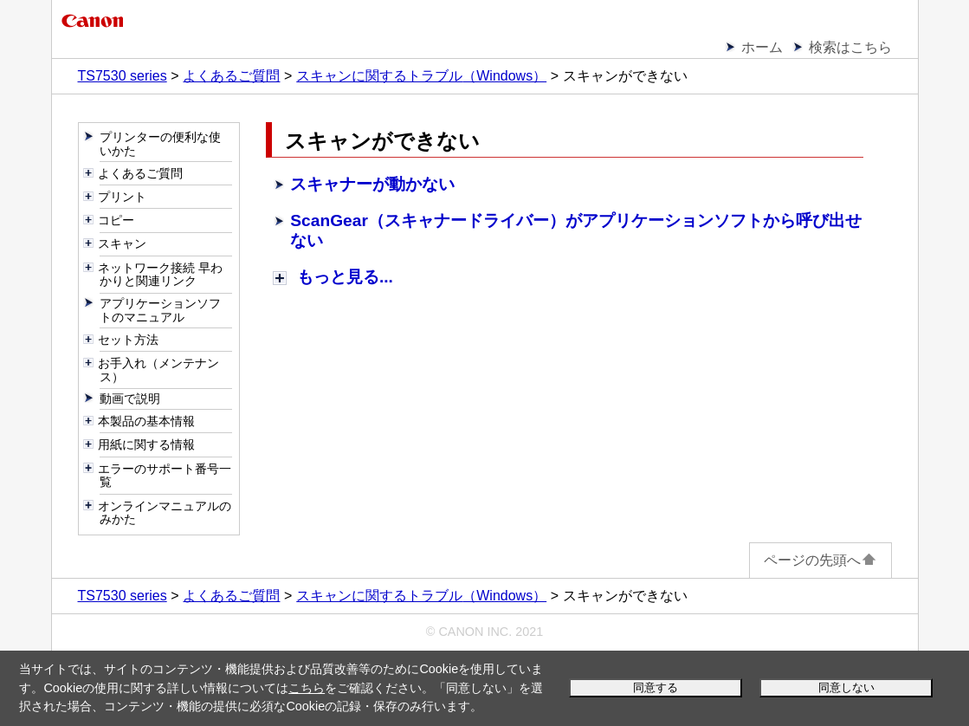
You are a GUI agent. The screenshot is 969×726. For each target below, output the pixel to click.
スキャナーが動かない (372, 184)
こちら (306, 688)
